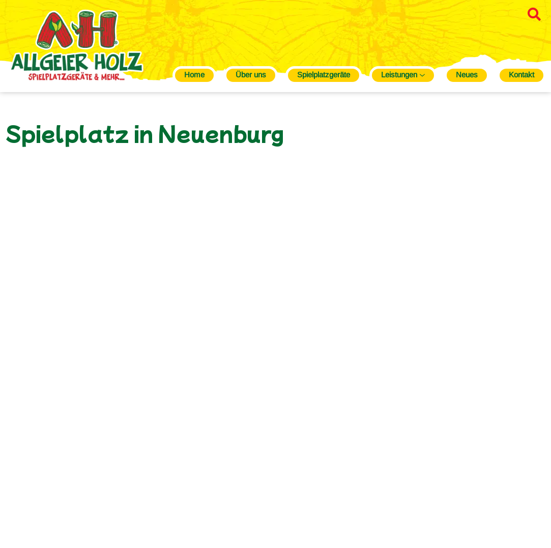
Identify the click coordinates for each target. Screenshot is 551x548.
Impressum (391, 520)
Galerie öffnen (146, 320)
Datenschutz (439, 520)
